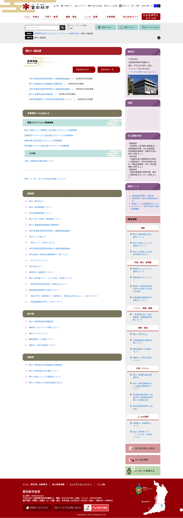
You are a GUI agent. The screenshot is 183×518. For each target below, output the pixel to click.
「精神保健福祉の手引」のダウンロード (46, 302)
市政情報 (111, 17)
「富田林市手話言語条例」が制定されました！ (48, 284)
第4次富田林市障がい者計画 (143, 407)
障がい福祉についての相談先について (45, 377)
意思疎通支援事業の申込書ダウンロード (142, 299)
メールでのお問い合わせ (69, 508)
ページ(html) (82, 25)
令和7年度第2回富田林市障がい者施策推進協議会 (49, 79)
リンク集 (101, 484)
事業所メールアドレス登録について (44, 327)
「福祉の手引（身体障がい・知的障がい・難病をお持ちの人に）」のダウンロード (63, 296)
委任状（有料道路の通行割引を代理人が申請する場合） (142, 289)
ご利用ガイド (68, 6)
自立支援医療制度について (40, 213)
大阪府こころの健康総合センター (145, 204)
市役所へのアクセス (39, 508)
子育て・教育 (51, 17)
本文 (57, 6)
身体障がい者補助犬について (41, 272)
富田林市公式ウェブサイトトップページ (51, 34)
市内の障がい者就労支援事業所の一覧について (48, 254)
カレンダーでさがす (152, 27)
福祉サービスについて (38, 333)
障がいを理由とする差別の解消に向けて (46, 383)
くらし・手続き (31, 17)
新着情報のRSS (82, 70)
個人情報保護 (58, 484)
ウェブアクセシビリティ (80, 484)
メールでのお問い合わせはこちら (142, 72)
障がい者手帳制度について (40, 207)
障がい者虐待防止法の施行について (44, 371)
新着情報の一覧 (107, 70)
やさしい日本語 (112, 6)
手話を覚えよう (35, 266)
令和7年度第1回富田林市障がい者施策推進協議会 (49, 89)
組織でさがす (106, 27)
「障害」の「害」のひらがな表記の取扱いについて (44, 179)
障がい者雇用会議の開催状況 (41, 94)
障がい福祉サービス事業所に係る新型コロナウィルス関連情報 (51, 130)
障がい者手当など (36, 201)
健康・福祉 (71, 17)
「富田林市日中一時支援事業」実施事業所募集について (142, 317)
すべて (72, 25)
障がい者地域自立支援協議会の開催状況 (46, 84)
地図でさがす (128, 27)
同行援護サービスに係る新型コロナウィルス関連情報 (47, 146)
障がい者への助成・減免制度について (45, 219)
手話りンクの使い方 (37, 237)
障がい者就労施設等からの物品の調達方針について (142, 386)
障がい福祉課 (40, 38)
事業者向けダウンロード (142, 279)
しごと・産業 (91, 17)
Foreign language (96, 6)
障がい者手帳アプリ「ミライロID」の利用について (50, 278)
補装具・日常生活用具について (42, 345)
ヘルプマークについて (38, 260)
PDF (71, 28)
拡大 (132, 6)
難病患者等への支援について (41, 339)
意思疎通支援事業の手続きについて (44, 290)
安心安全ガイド (130, 17)
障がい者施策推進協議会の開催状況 (44, 225)
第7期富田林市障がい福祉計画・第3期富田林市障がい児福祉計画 (143, 397)
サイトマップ (81, 6)
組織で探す (74, 34)
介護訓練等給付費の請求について (142, 341)
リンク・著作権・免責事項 (35, 484)
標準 (137, 6)
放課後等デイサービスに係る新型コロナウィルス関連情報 (49, 135)
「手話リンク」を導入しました (42, 243)
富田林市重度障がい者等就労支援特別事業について (50, 99)
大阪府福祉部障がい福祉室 (142, 196)
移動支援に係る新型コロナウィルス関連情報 (43, 141)
